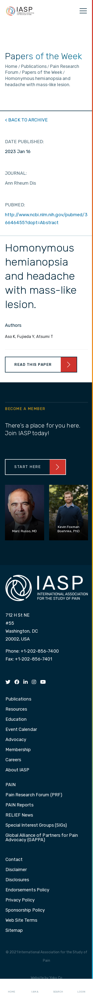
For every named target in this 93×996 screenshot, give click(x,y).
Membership (18, 749)
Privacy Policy (20, 900)
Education (16, 719)
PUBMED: (15, 205)
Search (58, 987)
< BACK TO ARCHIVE (26, 120)
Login (81, 987)
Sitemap (14, 930)
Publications (18, 699)
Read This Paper (33, 364)
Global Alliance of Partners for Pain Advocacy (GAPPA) (41, 837)
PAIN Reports (19, 805)
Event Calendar (21, 729)
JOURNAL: (16, 173)
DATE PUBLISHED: (24, 141)
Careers (13, 760)
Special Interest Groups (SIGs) (36, 825)
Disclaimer (16, 869)
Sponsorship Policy (25, 910)
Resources (16, 709)
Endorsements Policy (27, 890)
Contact (14, 859)
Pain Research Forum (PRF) (33, 795)
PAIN (10, 784)
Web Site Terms (21, 920)
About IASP (17, 770)
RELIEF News (19, 815)
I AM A (34, 987)
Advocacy (16, 739)
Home (11, 987)
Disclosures (17, 880)
